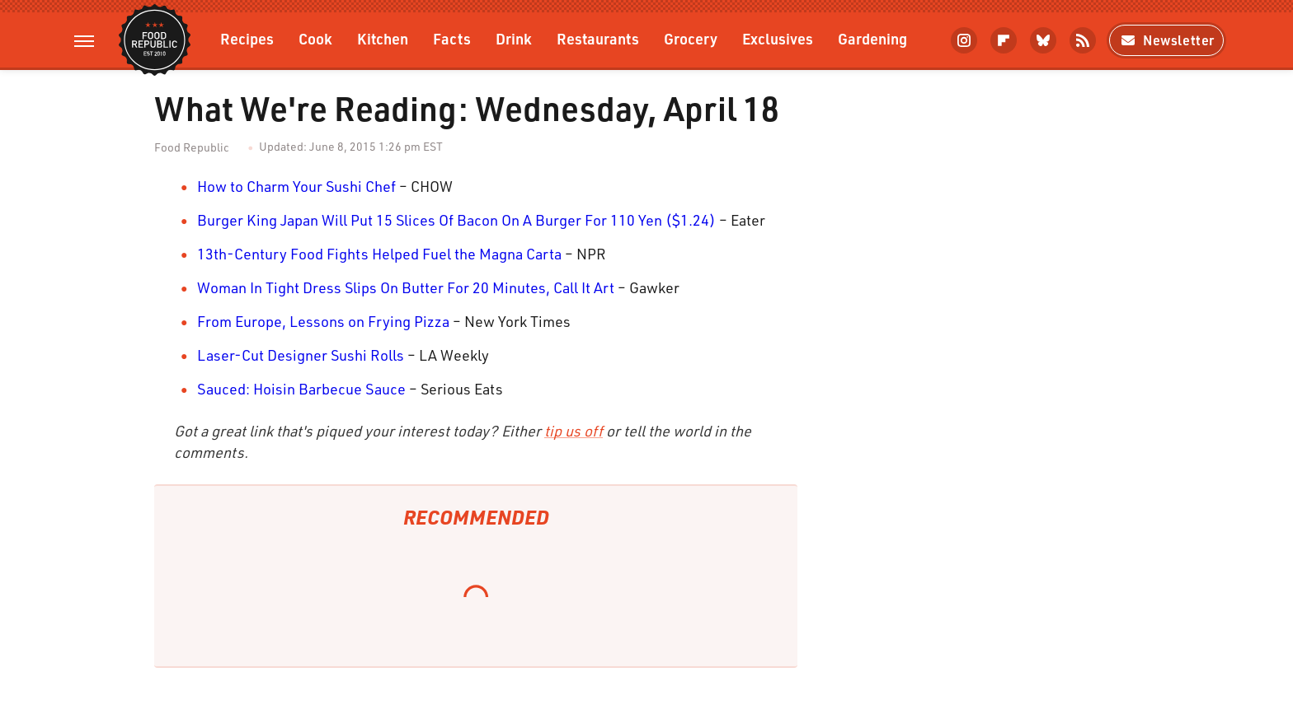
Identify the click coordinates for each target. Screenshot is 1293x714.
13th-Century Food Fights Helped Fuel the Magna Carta (379, 254)
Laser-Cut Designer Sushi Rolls (300, 355)
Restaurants (598, 38)
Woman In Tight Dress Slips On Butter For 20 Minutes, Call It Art (405, 287)
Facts (452, 38)
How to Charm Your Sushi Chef (296, 186)
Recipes (247, 38)
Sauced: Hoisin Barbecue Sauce (301, 389)
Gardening (872, 38)
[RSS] (1083, 40)
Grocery (690, 38)
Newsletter (1166, 40)
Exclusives (777, 38)
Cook (315, 38)
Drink (514, 38)
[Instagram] (964, 40)
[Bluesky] (1043, 40)
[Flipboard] (1003, 40)
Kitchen (382, 38)
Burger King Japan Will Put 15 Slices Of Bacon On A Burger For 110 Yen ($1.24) (456, 220)
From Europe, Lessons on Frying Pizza (323, 321)
